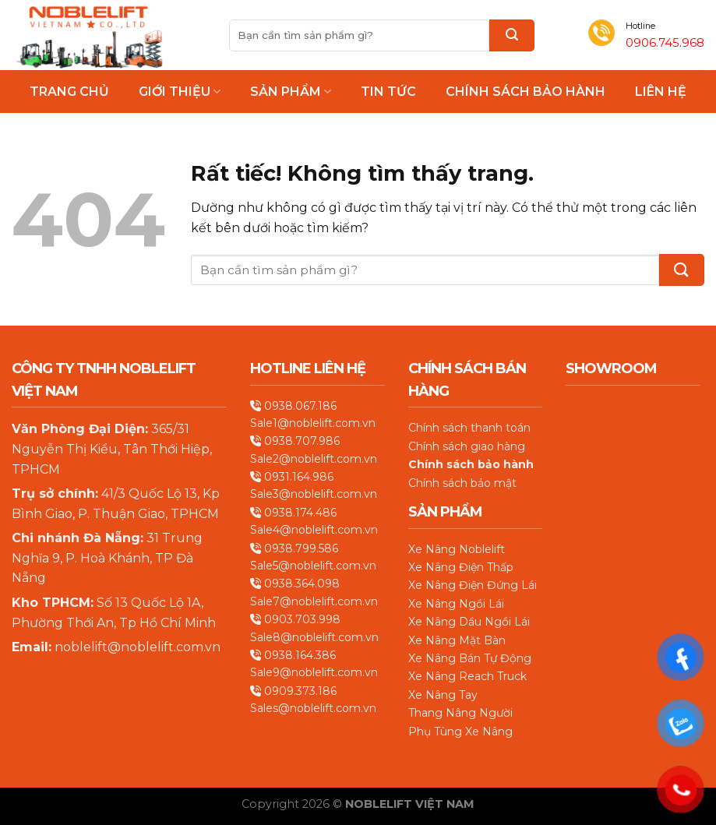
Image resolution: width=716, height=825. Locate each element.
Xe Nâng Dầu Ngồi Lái (469, 622)
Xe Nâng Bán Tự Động (469, 658)
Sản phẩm (290, 91)
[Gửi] (511, 35)
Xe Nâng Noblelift (456, 549)
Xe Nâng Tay (443, 695)
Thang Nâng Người (460, 713)
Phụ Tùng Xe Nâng (460, 732)
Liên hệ (660, 92)
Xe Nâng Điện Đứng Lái (472, 585)
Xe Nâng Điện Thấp (460, 567)
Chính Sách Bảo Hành (525, 92)
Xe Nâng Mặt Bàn (457, 640)
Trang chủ (69, 92)
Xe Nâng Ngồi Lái (456, 604)
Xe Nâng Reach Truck (467, 676)
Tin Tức (388, 92)
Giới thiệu (179, 91)
